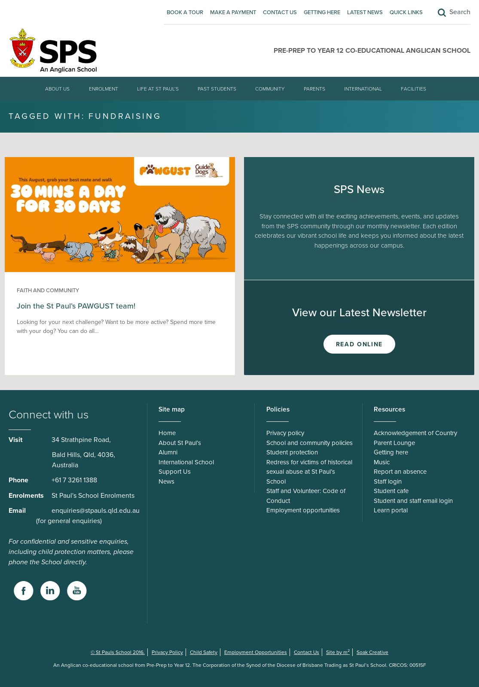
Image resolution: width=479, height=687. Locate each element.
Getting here (322, 12)
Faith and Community (48, 290)
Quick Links (406, 12)
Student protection (292, 452)
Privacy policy (285, 433)
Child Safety (203, 652)
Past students (217, 89)
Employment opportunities (303, 510)
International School (186, 462)
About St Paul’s (180, 443)
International (363, 89)
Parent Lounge (394, 443)
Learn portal (391, 510)
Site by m (338, 652)
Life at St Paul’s (158, 89)
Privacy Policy (167, 652)
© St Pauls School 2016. (118, 652)
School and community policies (309, 443)
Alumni (168, 452)
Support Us (175, 471)
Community (269, 89)
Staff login (388, 481)
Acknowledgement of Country (415, 433)
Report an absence (400, 471)
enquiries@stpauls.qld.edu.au (96, 510)
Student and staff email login (413, 501)
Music (382, 462)
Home (167, 433)
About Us (57, 89)
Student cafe (391, 491)
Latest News (365, 12)
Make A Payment (233, 12)
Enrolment (103, 89)
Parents (314, 89)
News (166, 481)
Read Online (359, 344)
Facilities (413, 89)
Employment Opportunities (255, 652)
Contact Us (280, 12)
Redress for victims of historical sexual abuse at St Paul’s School (309, 471)
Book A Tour (185, 12)
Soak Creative (372, 652)
